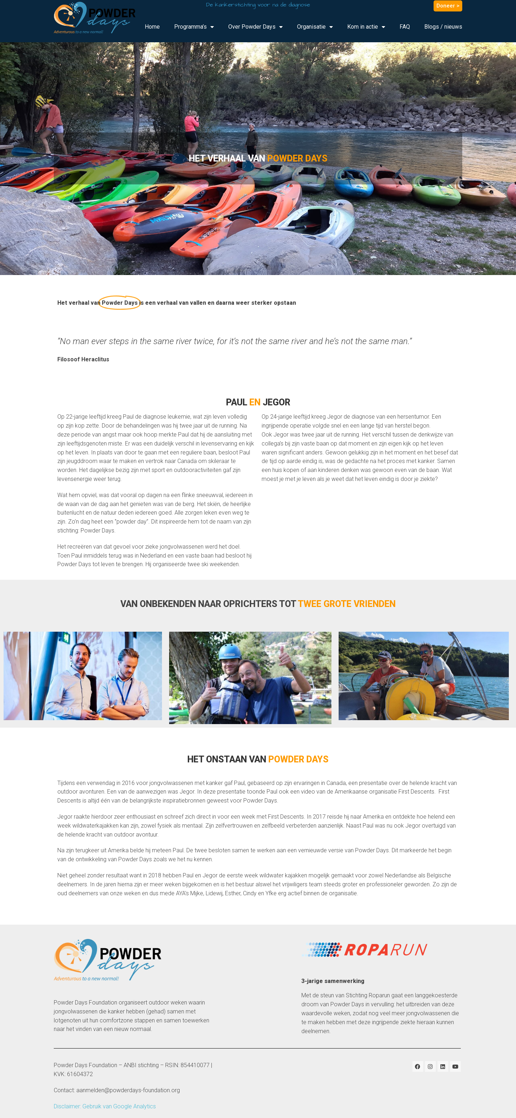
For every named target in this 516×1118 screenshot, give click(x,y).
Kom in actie (366, 26)
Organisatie (315, 26)
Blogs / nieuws (443, 26)
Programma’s (194, 26)
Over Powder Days (255, 26)
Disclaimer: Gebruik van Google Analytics (105, 1106)
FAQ (405, 26)
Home (152, 26)
